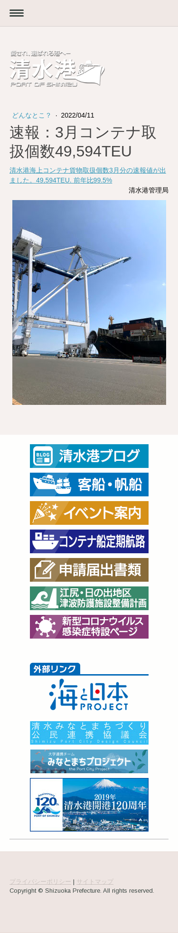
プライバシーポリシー (40, 881)
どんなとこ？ (33, 115)
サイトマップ (94, 881)
